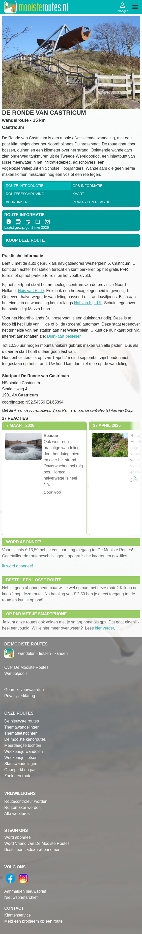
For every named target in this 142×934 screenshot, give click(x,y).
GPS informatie (88, 186)
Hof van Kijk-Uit (88, 303)
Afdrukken (16, 202)
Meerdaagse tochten (22, 745)
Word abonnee (17, 837)
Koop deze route (25, 240)
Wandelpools (15, 673)
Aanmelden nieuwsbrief (25, 891)
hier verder (104, 628)
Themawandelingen (22, 727)
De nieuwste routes (21, 721)
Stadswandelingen (20, 763)
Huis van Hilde (31, 291)
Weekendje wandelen (23, 751)
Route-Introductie (24, 186)
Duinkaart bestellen (64, 336)
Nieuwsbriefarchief (21, 897)
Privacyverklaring (19, 696)
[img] (135, 7)
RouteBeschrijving (25, 194)
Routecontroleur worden (25, 801)
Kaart (78, 194)
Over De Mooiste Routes (26, 667)
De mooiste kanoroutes (25, 739)
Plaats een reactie (91, 202)
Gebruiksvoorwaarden (24, 690)
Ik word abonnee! (17, 566)
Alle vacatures (17, 813)
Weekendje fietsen (20, 757)
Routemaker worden (22, 807)
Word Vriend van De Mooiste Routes (37, 843)
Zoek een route (18, 776)
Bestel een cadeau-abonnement (33, 849)
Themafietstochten (21, 733)
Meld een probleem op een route (33, 921)
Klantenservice (17, 915)
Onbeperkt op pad (20, 770)
